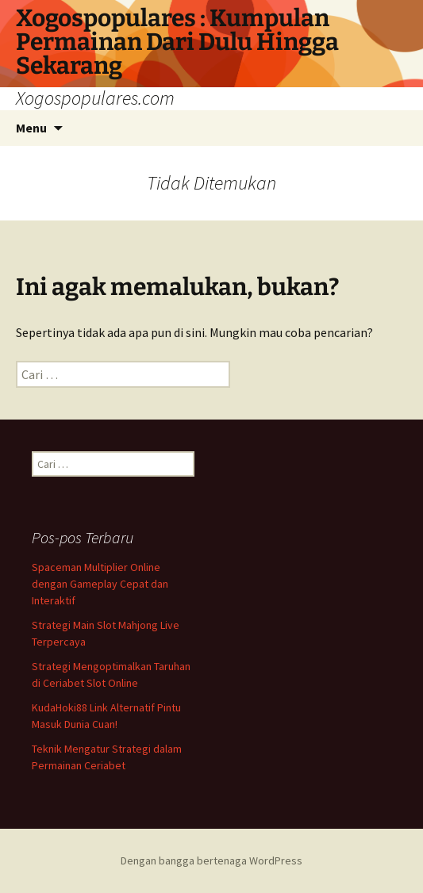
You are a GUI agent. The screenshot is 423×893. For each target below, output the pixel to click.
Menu (31, 128)
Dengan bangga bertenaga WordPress (211, 860)
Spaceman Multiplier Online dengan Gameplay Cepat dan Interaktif (100, 583)
